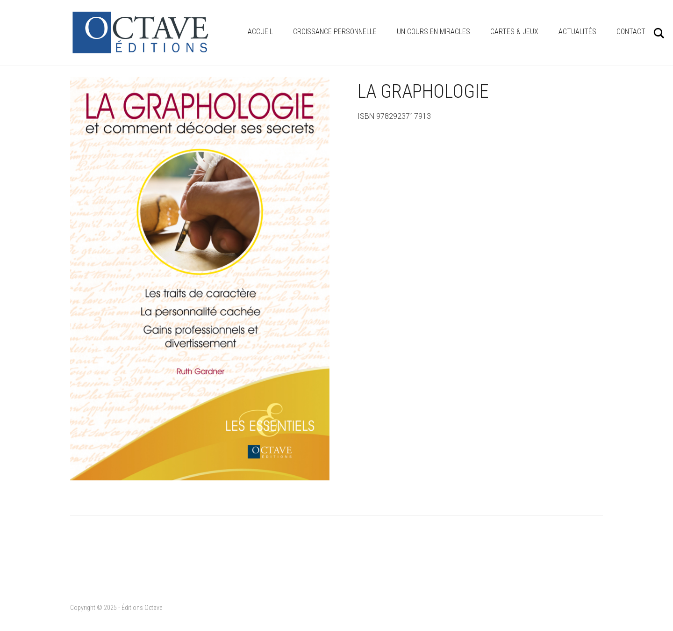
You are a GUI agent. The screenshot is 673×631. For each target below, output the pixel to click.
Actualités (577, 31)
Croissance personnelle (335, 31)
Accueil (260, 31)
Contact (630, 31)
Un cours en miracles (433, 31)
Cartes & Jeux (514, 31)
